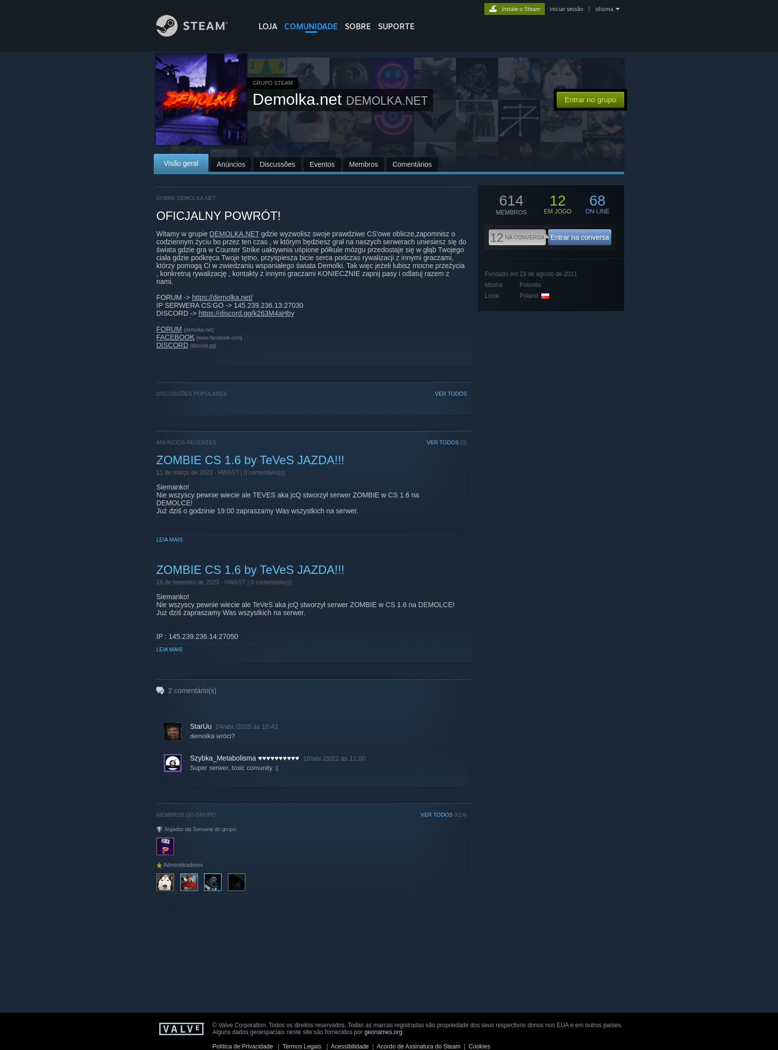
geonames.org (383, 1032)
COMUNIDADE (311, 26)
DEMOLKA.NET (234, 234)
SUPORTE (396, 26)
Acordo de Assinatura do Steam (418, 1046)
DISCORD (172, 345)
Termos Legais (302, 1046)
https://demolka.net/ (222, 297)
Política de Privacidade (242, 1046)
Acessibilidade (350, 1046)
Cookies (479, 1046)
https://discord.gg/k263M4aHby (246, 313)
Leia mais (169, 540)
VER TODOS (451, 394)
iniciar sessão (567, 8)
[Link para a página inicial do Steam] (199, 34)
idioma (604, 8)
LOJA (268, 26)
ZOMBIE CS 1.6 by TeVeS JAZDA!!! (250, 460)
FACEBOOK (175, 337)
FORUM (169, 329)
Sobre (358, 26)
